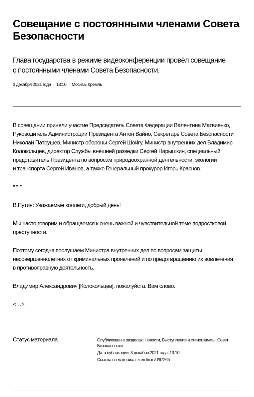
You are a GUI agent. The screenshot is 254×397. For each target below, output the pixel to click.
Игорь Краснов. (182, 168)
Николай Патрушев (36, 142)
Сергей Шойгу (125, 142)
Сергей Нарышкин (161, 151)
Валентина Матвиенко (201, 125)
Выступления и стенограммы (188, 339)
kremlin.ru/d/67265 (153, 359)
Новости (152, 339)
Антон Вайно (134, 134)
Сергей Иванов (64, 168)
